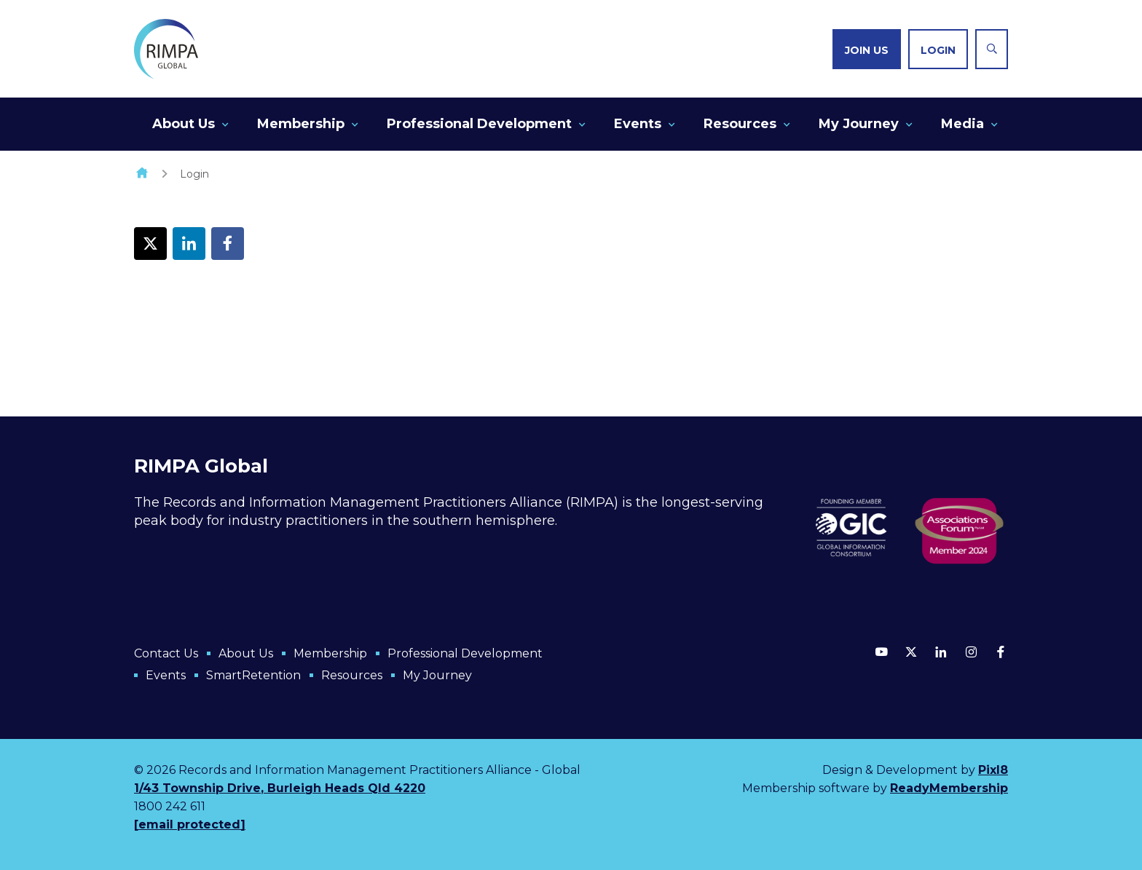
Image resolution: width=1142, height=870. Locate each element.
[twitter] (911, 651)
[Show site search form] (991, 49)
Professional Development (479, 124)
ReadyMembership (949, 788)
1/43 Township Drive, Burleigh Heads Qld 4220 (279, 788)
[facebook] (1000, 651)
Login (938, 50)
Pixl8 (993, 770)
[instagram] (971, 651)
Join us (867, 50)
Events (637, 124)
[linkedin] (941, 651)
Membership (300, 124)
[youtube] (881, 651)
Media (962, 124)
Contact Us (166, 653)
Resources (740, 124)
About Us (183, 124)
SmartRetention (253, 675)
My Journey (859, 124)
